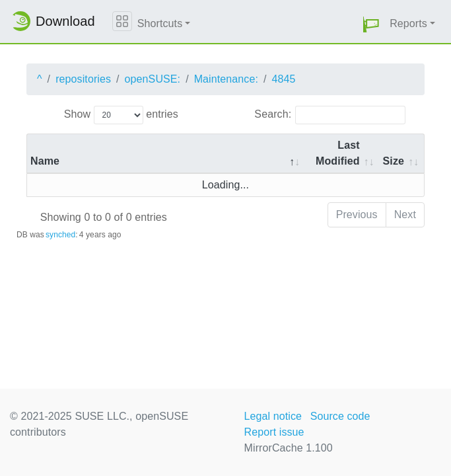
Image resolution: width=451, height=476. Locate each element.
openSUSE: (153, 79)
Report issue (274, 432)
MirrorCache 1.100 (288, 448)
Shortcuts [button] (160, 23)
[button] (371, 24)
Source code (340, 416)
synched (60, 234)
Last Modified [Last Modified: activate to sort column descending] (338, 153)
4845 (283, 79)
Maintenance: (226, 79)
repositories (83, 79)
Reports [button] (408, 23)
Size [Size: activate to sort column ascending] (393, 161)
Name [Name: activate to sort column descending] (44, 161)
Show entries (121, 115)
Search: (329, 115)
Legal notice (273, 416)
